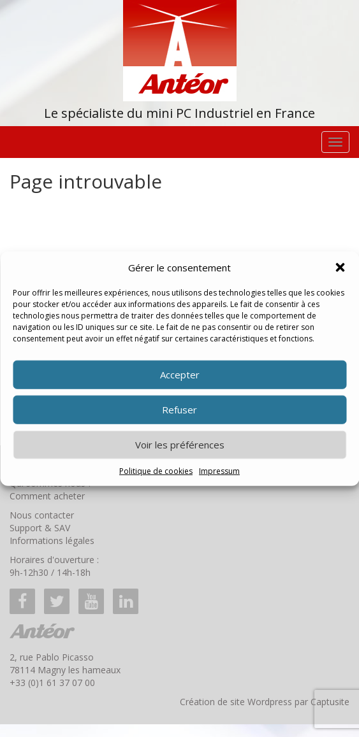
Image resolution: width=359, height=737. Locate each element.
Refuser (179, 409)
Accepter (180, 374)
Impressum (219, 471)
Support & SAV (40, 528)
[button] (339, 267)
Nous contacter (42, 515)
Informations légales (52, 540)
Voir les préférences (179, 444)
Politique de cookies (156, 471)
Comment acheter (47, 496)
